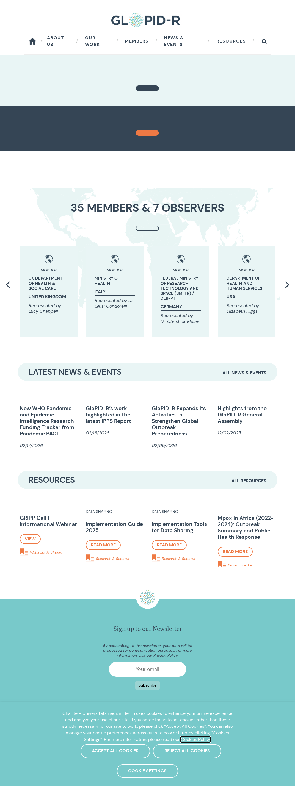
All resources (248, 481)
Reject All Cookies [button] (187, 751)
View (30, 539)
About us (55, 41)
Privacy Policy (165, 655)
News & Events (174, 41)
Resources (231, 41)
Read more (103, 545)
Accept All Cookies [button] (115, 751)
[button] (264, 41)
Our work (92, 41)
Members (137, 41)
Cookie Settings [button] (147, 771)
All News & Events (244, 373)
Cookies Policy (195, 739)
